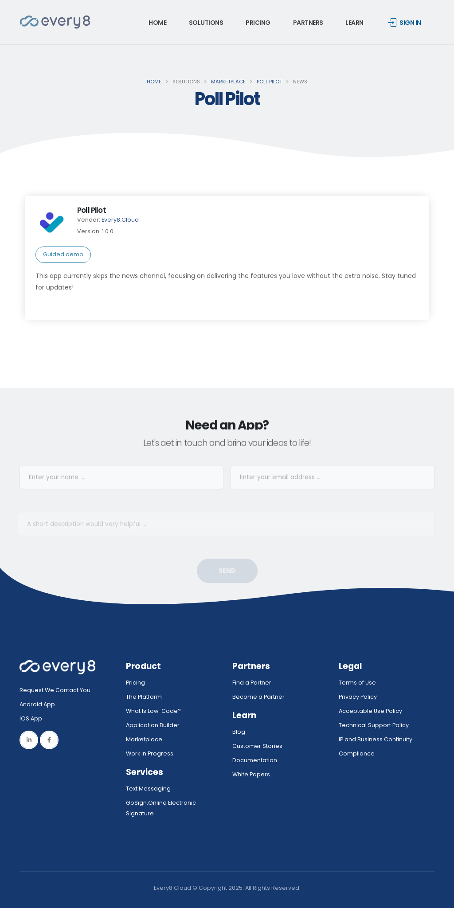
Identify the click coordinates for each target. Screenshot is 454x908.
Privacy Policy (358, 697)
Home (157, 22)
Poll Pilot (269, 81)
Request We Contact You (55, 690)
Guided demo (63, 254)
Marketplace (228, 81)
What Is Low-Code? (153, 711)
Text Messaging (148, 788)
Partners (308, 22)
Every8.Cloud (120, 219)
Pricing (258, 22)
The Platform (144, 697)
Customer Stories (257, 746)
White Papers (251, 774)
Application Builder (153, 725)
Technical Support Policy (374, 725)
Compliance (357, 753)
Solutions (206, 22)
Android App (37, 704)
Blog (238, 732)
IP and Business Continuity (375, 739)
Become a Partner (258, 697)
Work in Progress (149, 753)
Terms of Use (357, 682)
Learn (354, 22)
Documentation (254, 760)
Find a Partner (251, 682)
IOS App (33, 718)
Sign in (404, 22)
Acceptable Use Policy (370, 711)
